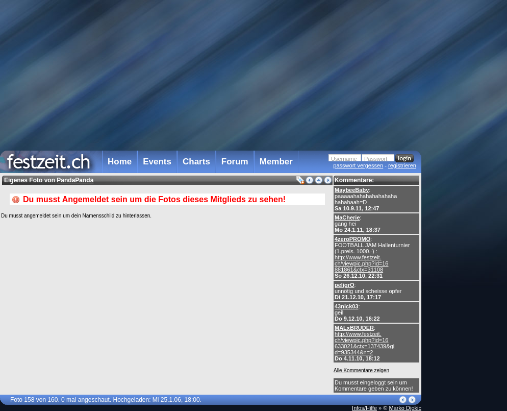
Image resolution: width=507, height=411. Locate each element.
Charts (196, 161)
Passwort (375, 159)
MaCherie (347, 217)
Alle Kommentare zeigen (361, 370)
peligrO (344, 285)
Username (344, 159)
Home (120, 161)
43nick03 (346, 306)
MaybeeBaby (352, 190)
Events (157, 161)
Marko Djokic (405, 408)
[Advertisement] (466, 206)
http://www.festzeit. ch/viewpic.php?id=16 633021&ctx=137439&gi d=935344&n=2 (364, 343)
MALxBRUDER (354, 328)
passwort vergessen (358, 165)
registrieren (402, 165)
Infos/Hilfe (364, 408)
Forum (234, 161)
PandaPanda (75, 180)
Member (276, 161)
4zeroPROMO (352, 239)
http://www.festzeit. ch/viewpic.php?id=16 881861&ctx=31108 (362, 263)
